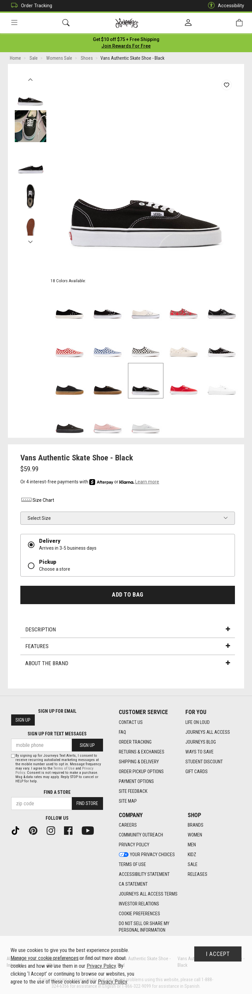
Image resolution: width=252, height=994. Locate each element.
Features (127, 646)
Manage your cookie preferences (44, 958)
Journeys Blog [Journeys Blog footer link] (200, 742)
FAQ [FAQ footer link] (122, 732)
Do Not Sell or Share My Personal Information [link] (144, 927)
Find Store (87, 803)
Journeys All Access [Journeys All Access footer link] (207, 732)
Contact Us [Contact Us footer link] (131, 722)
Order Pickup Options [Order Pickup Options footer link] (141, 771)
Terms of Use (63, 768)
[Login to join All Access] (126, 39)
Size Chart (37, 500)
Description (127, 629)
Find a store (57, 792)
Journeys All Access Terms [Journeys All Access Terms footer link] (148, 894)
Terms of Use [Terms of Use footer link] (132, 864)
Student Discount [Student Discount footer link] (204, 761)
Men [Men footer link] (192, 845)
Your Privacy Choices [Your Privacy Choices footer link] (147, 854)
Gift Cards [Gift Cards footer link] (196, 771)
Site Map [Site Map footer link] (128, 801)
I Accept (218, 954)
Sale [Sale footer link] (193, 864)
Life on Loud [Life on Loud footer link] (197, 722)
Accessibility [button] (224, 5)
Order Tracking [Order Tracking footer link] (135, 742)
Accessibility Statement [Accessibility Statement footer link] (144, 874)
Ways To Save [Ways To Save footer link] (199, 751)
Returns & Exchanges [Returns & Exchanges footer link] (141, 751)
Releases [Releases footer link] (197, 874)
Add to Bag (127, 594)
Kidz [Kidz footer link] (192, 854)
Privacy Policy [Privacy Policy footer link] (134, 845)
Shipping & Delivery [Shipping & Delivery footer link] (139, 761)
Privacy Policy (101, 966)
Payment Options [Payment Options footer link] (136, 781)
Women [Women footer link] (195, 835)
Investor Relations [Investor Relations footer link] (139, 904)
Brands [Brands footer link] (195, 825)
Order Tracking (30, 5)
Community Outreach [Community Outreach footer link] (141, 835)
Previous (30, 78)
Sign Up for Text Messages (57, 734)
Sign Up (23, 720)
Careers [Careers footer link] (128, 825)
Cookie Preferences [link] (139, 914)
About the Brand (127, 663)
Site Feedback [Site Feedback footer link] (133, 791)
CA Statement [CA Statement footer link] (133, 884)
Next (30, 240)
